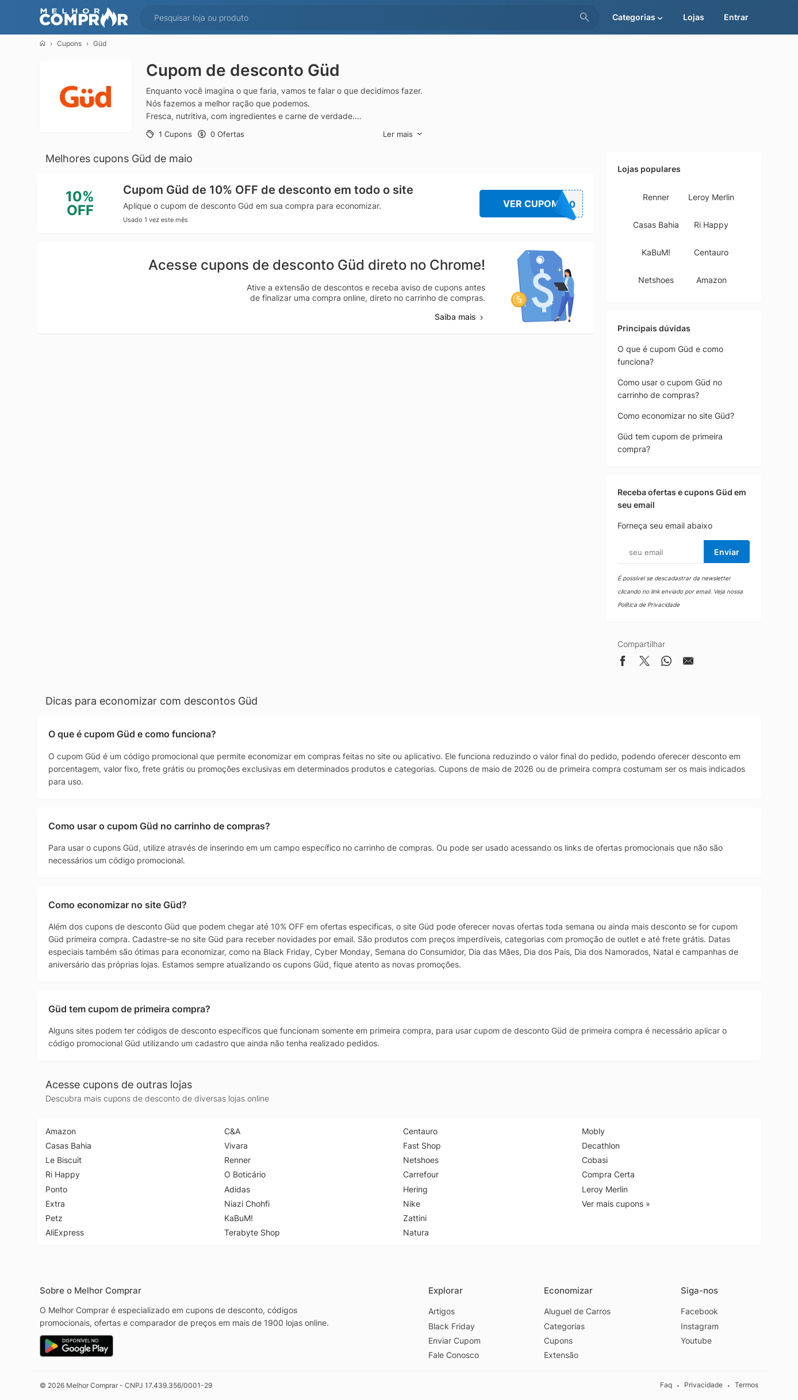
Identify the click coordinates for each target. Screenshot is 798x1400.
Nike (411, 1203)
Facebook (699, 1311)
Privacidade (703, 1385)
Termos (746, 1385)
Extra (55, 1203)
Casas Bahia (656, 224)
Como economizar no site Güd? (675, 415)
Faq (666, 1385)
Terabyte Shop (252, 1232)
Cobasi (595, 1160)
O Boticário (245, 1174)
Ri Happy (711, 224)
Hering (415, 1189)
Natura (416, 1232)
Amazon (711, 280)
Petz (54, 1218)
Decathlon (601, 1145)
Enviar (726, 552)
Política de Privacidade (648, 604)
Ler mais (403, 134)
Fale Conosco (453, 1355)
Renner (656, 197)
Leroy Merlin (711, 197)
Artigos (441, 1311)
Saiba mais (460, 317)
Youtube (696, 1340)
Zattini (415, 1218)
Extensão (561, 1355)
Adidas (237, 1189)
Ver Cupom (543, 203)
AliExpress (64, 1232)
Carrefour (421, 1174)
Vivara (236, 1145)
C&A (232, 1131)
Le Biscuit (63, 1160)
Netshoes (656, 280)
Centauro (711, 252)
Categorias (564, 1326)
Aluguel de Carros (577, 1311)
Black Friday (451, 1326)
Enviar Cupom (454, 1340)
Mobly (593, 1131)
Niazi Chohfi (247, 1203)
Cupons (69, 43)
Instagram (700, 1326)
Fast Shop (422, 1145)
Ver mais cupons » (616, 1203)
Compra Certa (608, 1174)
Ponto (56, 1189)
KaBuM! (656, 252)
